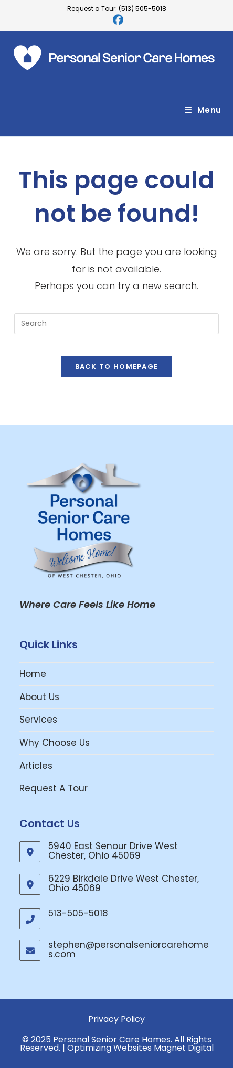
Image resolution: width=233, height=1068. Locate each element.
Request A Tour (53, 788)
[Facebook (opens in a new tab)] (116, 20)
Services (38, 719)
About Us (39, 697)
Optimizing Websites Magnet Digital (140, 1048)
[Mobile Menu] (203, 109)
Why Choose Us (54, 742)
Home (32, 674)
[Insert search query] (116, 323)
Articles (35, 765)
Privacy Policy (116, 1019)
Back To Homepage (116, 367)
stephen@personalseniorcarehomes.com (128, 949)
